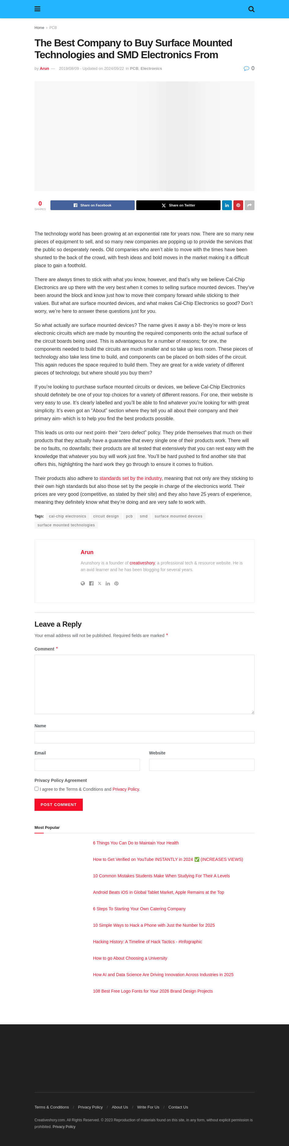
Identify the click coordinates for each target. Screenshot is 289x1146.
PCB (53, 28)
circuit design (106, 516)
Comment (46, 649)
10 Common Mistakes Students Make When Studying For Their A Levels (161, 875)
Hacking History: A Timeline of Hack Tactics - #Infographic (147, 941)
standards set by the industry (131, 478)
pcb (129, 516)
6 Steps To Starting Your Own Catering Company (139, 908)
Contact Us (178, 1107)
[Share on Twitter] (178, 205)
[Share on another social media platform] (249, 205)
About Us (120, 1107)
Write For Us (148, 1107)
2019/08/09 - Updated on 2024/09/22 (91, 68)
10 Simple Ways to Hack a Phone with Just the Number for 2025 (154, 925)
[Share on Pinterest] (238, 205)
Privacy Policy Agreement (61, 780)
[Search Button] (251, 9)
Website (157, 752)
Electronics (151, 68)
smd (144, 516)
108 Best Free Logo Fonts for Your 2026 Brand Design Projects (153, 991)
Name (40, 725)
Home (39, 28)
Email (40, 752)
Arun (44, 68)
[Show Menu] (37, 9)
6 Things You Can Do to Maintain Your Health (136, 842)
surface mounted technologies (66, 525)
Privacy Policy (126, 789)
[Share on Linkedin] (227, 205)
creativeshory (142, 562)
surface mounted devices (179, 516)
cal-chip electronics (67, 516)
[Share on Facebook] (92, 205)
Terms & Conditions (52, 1107)
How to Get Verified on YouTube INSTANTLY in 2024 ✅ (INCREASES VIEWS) (168, 859)
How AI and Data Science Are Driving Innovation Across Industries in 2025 (163, 974)
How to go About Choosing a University (130, 958)
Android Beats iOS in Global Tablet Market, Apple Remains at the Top (158, 892)
